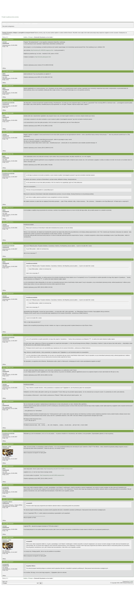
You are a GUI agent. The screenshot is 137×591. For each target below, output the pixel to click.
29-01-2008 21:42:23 (7, 466)
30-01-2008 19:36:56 (7, 537)
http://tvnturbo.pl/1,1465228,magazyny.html (42, 50)
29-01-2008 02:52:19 (7, 293)
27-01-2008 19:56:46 (7, 71)
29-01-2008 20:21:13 (7, 382)
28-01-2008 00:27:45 (7, 154)
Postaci (31, 37)
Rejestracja (27, 23)
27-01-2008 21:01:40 (7, 85)
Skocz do (22, 582)
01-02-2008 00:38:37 (7, 562)
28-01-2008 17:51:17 (7, 207)
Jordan (4, 42)
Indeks (4, 23)
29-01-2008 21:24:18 (7, 431)
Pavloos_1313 (6, 446)
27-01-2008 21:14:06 (7, 113)
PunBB (131, 581)
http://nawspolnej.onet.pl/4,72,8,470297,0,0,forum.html (58, 468)
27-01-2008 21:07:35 (7, 100)
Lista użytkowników (12, 23)
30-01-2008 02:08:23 (7, 484)
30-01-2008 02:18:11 (7, 499)
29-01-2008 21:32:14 (7, 444)
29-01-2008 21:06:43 (7, 401)
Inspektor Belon (7, 502)
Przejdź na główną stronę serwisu (10, 17)
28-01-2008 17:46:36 (7, 171)
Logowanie (35, 23)
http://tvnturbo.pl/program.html (43, 56)
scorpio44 (5, 487)
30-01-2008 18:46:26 (7, 523)
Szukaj (21, 23)
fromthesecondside (8, 102)
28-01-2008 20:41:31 (7, 243)
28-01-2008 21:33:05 (7, 259)
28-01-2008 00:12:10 (7, 132)
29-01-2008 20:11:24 (7, 367)
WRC (4, 74)
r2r (3, 404)
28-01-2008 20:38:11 (7, 222)
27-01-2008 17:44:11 (7, 39)
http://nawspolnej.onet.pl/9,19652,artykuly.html (52, 475)
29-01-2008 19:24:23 (7, 335)
